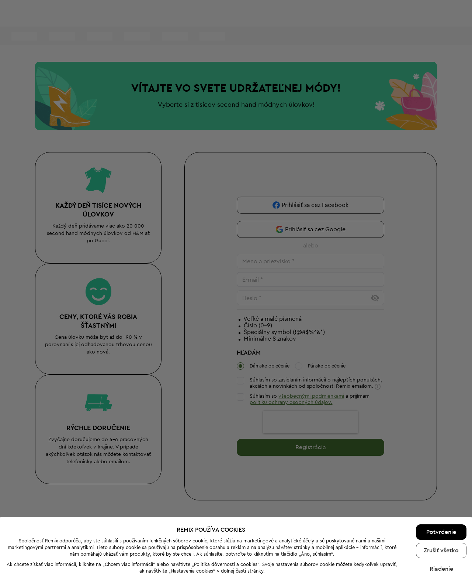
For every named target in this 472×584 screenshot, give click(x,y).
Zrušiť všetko (441, 515)
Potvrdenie (441, 496)
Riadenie (441, 533)
